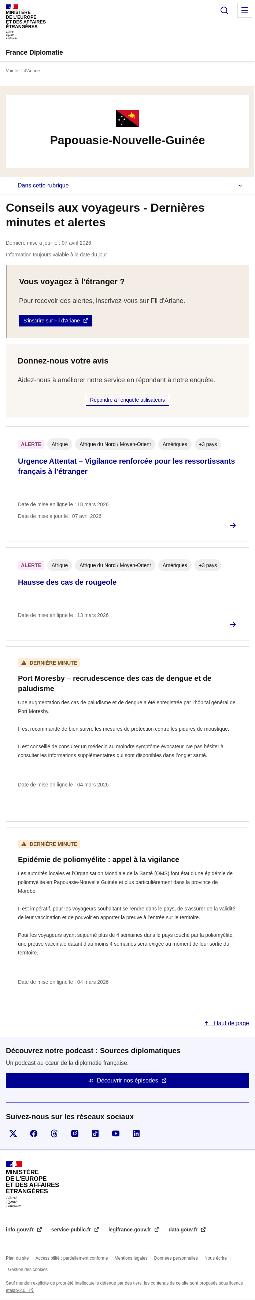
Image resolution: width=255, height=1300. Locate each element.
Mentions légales (131, 1258)
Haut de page (230, 1023)
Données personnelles (176, 1258)
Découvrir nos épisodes (127, 1080)
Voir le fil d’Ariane (23, 70)
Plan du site (17, 1258)
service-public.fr (71, 1230)
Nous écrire (215, 1258)
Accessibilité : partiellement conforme (72, 1258)
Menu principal (244, 10)
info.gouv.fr (20, 1230)
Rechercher (224, 10)
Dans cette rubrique (43, 185)
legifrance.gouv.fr (130, 1230)
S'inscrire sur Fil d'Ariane (51, 321)
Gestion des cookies (28, 1269)
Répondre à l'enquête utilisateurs (127, 400)
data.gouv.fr (184, 1230)
